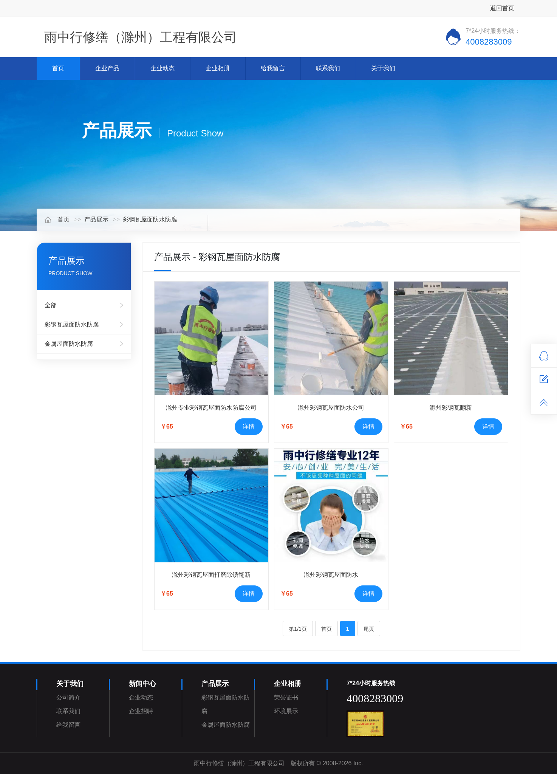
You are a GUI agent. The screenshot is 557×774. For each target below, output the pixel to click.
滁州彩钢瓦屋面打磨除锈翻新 (211, 574)
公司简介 (68, 697)
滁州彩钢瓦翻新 (451, 407)
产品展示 (96, 219)
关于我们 (383, 68)
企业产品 (107, 68)
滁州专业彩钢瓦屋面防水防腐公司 (211, 407)
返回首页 (502, 8)
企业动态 (162, 68)
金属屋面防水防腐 (69, 344)
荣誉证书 (286, 697)
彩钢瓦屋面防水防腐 (150, 219)
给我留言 (273, 68)
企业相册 (218, 68)
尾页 (369, 629)
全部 (51, 305)
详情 (249, 426)
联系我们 (328, 68)
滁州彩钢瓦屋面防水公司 (331, 407)
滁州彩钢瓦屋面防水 (331, 574)
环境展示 (286, 711)
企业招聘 (141, 711)
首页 (58, 68)
